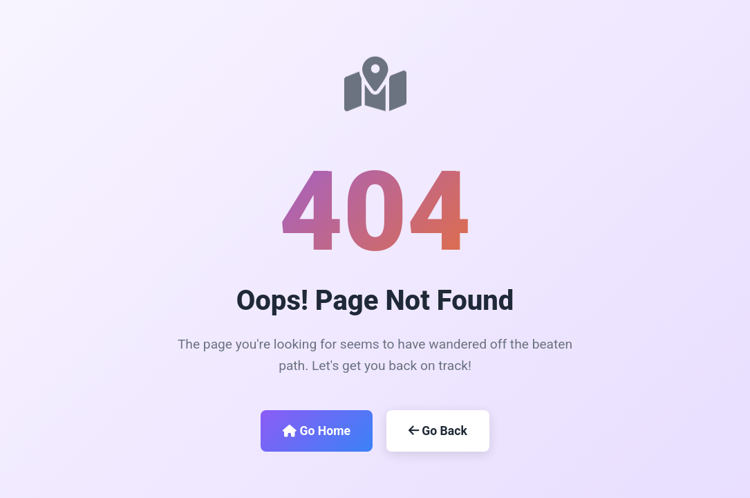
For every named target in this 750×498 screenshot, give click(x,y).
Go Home (316, 431)
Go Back (438, 431)
